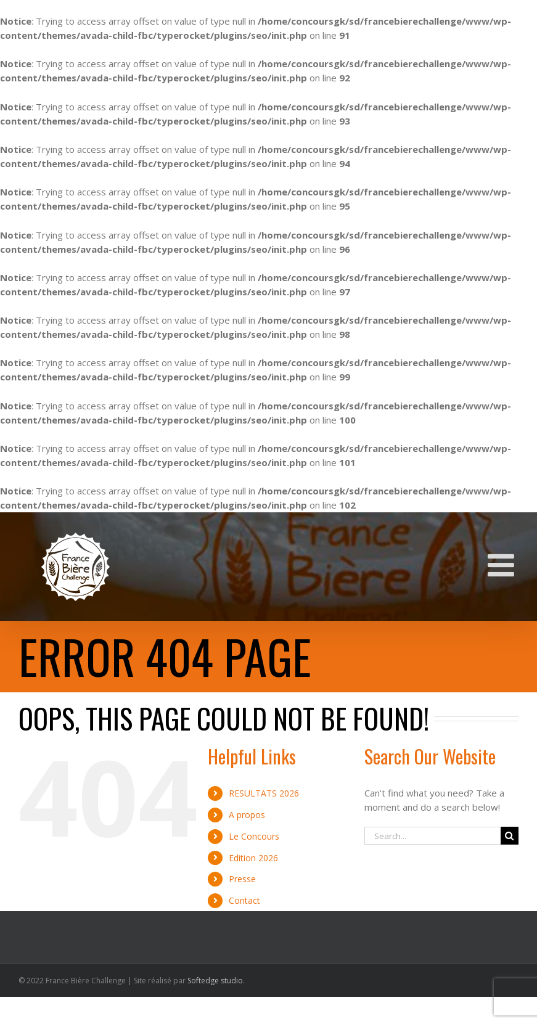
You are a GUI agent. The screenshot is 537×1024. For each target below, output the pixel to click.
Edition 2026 (253, 858)
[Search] (510, 836)
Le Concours (254, 836)
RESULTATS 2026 (264, 793)
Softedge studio (215, 980)
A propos (247, 815)
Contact (244, 900)
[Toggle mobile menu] (503, 564)
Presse (242, 879)
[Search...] (432, 836)
